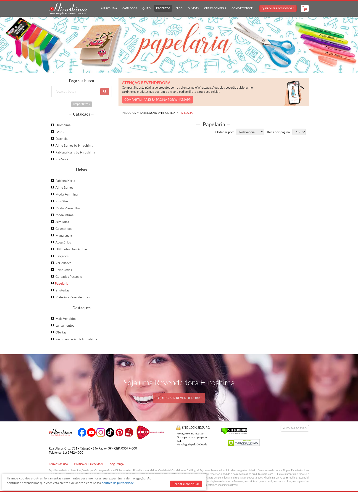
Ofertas (60, 332)
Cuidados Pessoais (68, 276)
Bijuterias (62, 290)
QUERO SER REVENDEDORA (179, 398)
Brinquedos (63, 270)
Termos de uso (58, 464)
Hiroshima (63, 125)
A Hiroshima (109, 8)
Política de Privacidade (89, 464)
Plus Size (61, 201)
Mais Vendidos (65, 318)
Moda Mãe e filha (67, 208)
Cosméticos (63, 228)
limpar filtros (81, 104)
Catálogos (129, 8)
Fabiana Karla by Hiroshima (75, 152)
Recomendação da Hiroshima (76, 339)
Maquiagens (64, 235)
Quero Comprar (215, 8)
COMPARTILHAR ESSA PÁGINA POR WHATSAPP (157, 99)
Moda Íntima (64, 215)
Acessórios (63, 242)
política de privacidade (118, 483)
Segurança (117, 464)
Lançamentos (64, 325)
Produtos (163, 8)
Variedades (63, 263)
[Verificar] (234, 430)
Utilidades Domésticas (71, 249)
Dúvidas (193, 8)
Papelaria (61, 283)
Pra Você (61, 159)
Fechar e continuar (186, 484)
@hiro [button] (146, 8)
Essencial (61, 138)
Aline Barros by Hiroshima (74, 145)
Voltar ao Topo (295, 428)
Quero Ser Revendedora (278, 8)
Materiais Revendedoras (72, 297)
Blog (179, 8)
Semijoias (62, 222)
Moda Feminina (66, 194)
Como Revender (242, 8)
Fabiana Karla (65, 181)
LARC (59, 132)
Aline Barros (64, 187)
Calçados (61, 256)
